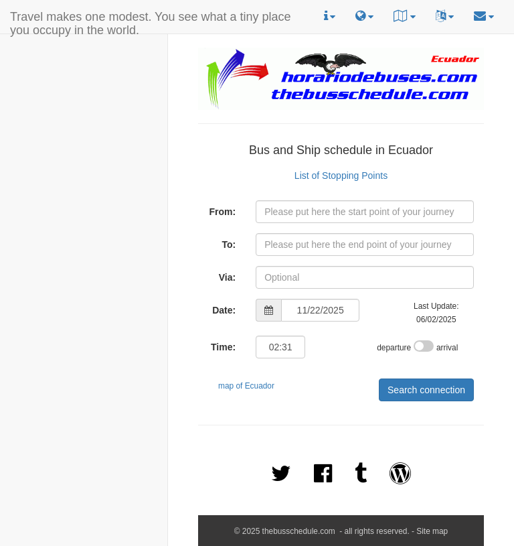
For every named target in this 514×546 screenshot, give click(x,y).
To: (229, 244)
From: (222, 211)
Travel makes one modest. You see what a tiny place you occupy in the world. (150, 21)
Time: (223, 347)
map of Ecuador (246, 386)
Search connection (426, 390)
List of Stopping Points (341, 175)
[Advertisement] (83, 121)
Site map (432, 531)
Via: (227, 277)
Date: (224, 310)
